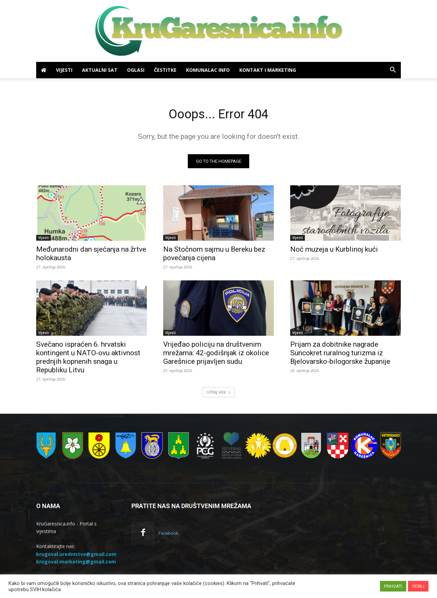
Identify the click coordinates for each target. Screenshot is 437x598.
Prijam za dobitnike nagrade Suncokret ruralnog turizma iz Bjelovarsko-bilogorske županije (340, 354)
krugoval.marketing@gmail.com (76, 563)
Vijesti (64, 70)
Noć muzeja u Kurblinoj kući (334, 251)
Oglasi (135, 70)
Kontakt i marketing (267, 70)
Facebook (168, 534)
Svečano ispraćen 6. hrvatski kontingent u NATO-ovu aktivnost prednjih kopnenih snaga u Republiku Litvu (88, 359)
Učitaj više (219, 394)
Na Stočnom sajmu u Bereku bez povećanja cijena (214, 255)
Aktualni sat (99, 70)
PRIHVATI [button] (393, 586)
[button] (392, 70)
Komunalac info (208, 70)
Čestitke (165, 70)
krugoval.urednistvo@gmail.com (76, 556)
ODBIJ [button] (418, 586)
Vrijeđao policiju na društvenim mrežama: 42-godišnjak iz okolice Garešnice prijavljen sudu (216, 354)
